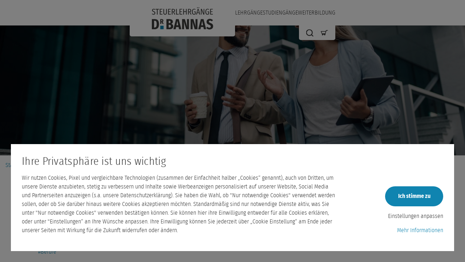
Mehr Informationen (420, 230)
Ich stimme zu (414, 196)
